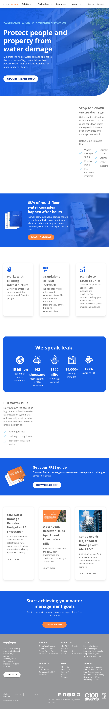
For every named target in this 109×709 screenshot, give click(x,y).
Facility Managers (90, 648)
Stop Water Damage (47, 646)
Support (100, 4)
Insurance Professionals (93, 651)
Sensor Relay (66, 656)
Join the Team (66, 672)
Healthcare (87, 677)
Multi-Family (99, 674)
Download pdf (47, 485)
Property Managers (91, 653)
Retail (97, 679)
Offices (97, 677)
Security (64, 674)
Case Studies (44, 669)
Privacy (18, 694)
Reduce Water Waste (47, 651)
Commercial (88, 667)
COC (44, 694)
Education (87, 674)
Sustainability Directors (92, 656)
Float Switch (77, 653)
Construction (88, 669)
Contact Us (65, 669)
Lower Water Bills (46, 648)
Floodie (64, 651)
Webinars (43, 674)
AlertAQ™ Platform (65, 647)
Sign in (91, 4)
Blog (41, 667)
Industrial (98, 667)
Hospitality (87, 679)
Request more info (21, 79)
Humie (74, 651)
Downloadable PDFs (47, 672)
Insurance (98, 669)
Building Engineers (90, 646)
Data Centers (88, 672)
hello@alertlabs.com (11, 700)
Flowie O (64, 653)
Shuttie (75, 646)
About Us (65, 667)
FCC (27, 694)
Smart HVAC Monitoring (48, 653)
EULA (36, 694)
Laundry (98, 672)
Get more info (54, 624)
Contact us (12, 675)
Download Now (41, 237)
